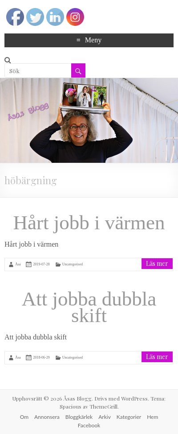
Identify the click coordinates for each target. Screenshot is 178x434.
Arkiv (104, 416)
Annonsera (47, 416)
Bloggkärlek (79, 416)
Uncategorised (72, 264)
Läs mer (157, 263)
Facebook (89, 425)
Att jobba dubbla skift (89, 307)
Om (24, 416)
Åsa (17, 264)
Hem (152, 416)
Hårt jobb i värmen (89, 222)
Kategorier (129, 416)
